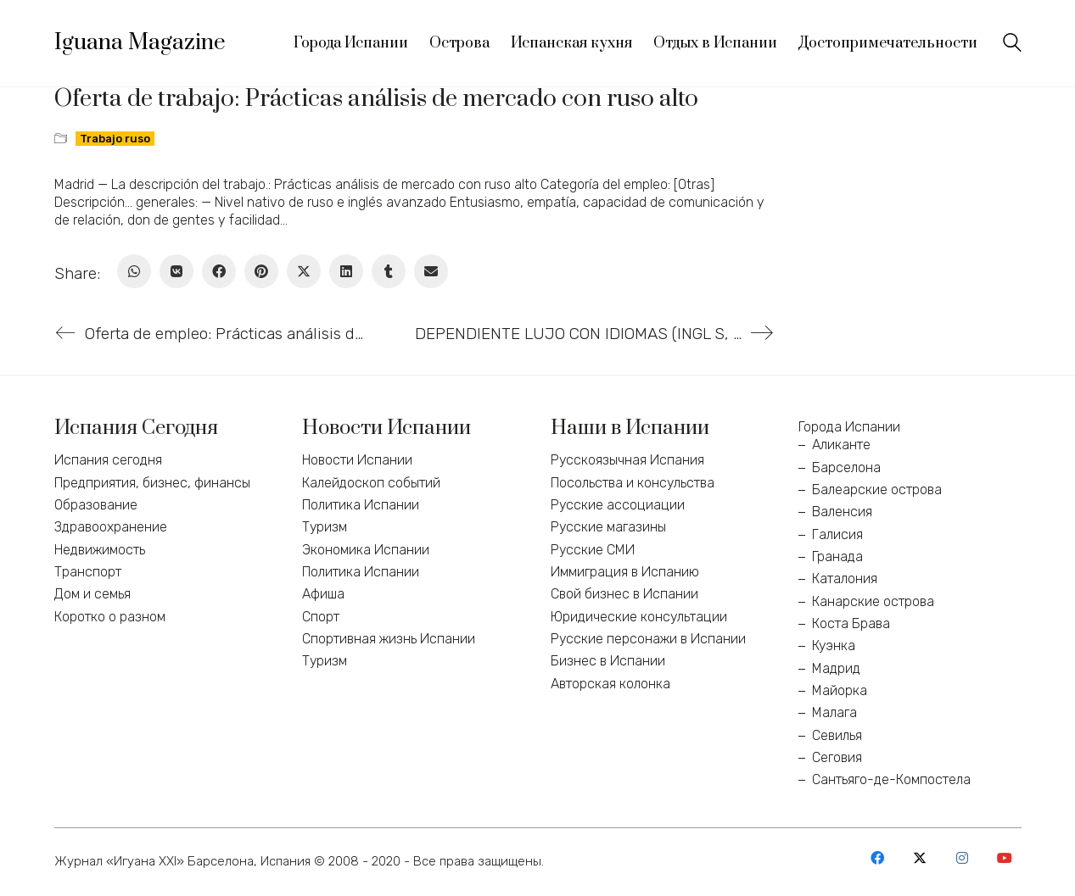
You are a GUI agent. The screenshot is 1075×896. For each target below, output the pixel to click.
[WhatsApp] (134, 271)
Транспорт (87, 572)
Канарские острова (873, 601)
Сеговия (837, 757)
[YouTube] (1005, 858)
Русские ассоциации (618, 505)
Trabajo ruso (115, 138)
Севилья (837, 735)
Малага (834, 712)
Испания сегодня (108, 460)
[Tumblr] (389, 271)
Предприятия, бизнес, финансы (152, 483)
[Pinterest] (261, 271)
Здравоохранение (110, 527)
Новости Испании (357, 460)
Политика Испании (360, 505)
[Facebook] (219, 271)
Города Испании (849, 427)
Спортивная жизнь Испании (388, 639)
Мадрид (836, 668)
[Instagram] (962, 858)
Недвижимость (99, 550)
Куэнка (833, 645)
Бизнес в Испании (608, 661)
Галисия (837, 534)
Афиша (323, 594)
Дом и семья (92, 594)
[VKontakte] (176, 271)
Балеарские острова (877, 489)
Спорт (320, 617)
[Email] (431, 271)
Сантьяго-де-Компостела (891, 779)
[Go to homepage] (140, 43)
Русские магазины (608, 527)
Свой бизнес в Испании (624, 594)
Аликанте (841, 445)
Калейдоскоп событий (371, 483)
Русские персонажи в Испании (648, 639)
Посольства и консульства (632, 483)
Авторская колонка (610, 684)
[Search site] (1012, 44)
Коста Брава (851, 623)
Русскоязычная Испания (627, 460)
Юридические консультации (639, 617)
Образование (95, 505)
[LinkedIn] (346, 271)
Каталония (844, 578)
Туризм (324, 527)
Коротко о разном (109, 617)
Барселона (846, 467)
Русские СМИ (593, 550)
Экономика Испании (365, 550)
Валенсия (842, 512)
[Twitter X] (304, 271)
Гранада (837, 556)
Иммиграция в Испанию (625, 572)
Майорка (839, 690)
